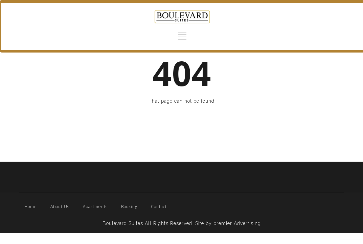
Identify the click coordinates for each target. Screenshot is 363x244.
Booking (129, 206)
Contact (159, 206)
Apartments (95, 206)
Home (30, 206)
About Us (59, 206)
